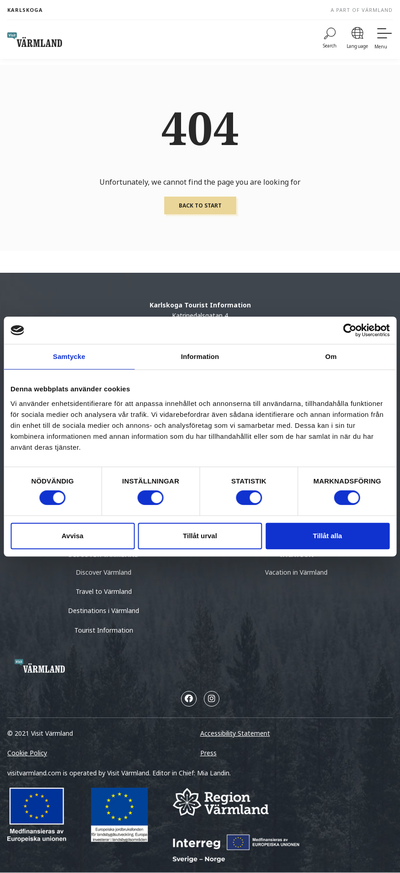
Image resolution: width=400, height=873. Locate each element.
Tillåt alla (327, 536)
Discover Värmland (103, 572)
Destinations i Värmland (103, 610)
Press (208, 752)
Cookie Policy (27, 752)
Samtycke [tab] (69, 356)
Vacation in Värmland (296, 572)
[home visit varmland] (34, 39)
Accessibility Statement (235, 733)
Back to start (200, 205)
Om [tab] (331, 356)
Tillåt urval (200, 536)
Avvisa (72, 536)
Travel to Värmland (104, 591)
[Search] (330, 39)
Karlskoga (25, 10)
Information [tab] (200, 356)
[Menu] (383, 39)
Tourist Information (103, 630)
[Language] (357, 39)
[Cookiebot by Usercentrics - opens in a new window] (350, 330)
